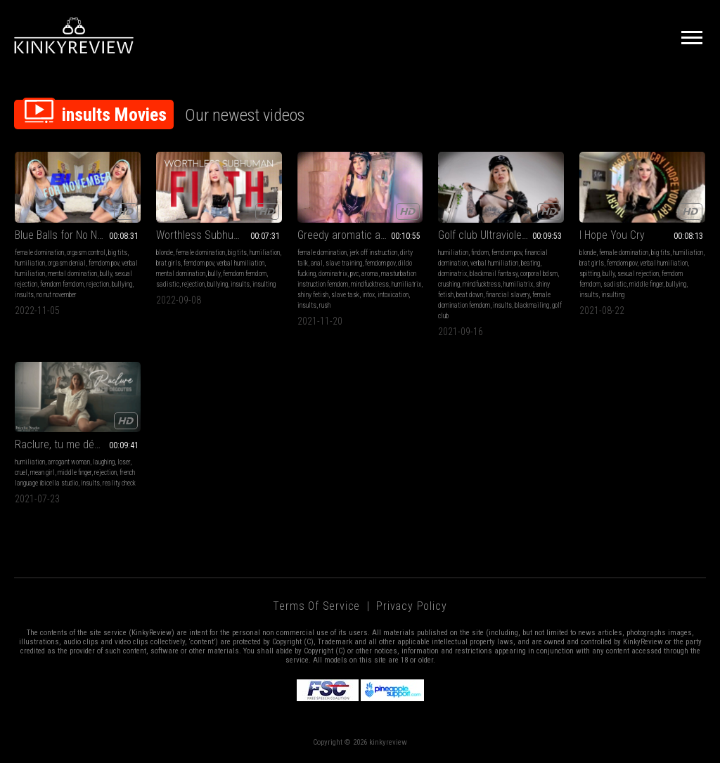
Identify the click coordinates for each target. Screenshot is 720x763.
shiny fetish (312, 295)
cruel (21, 472)
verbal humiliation (240, 263)
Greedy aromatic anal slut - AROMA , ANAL (360, 235)
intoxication (393, 295)
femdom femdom (62, 284)
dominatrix (333, 274)
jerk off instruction (373, 252)
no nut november (57, 295)
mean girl (42, 472)
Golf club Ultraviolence (488, 235)
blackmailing (532, 305)
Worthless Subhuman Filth (215, 235)
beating (530, 263)
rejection (97, 284)
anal (317, 263)
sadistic (167, 284)
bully (106, 274)
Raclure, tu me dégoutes (70, 444)
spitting (589, 274)
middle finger (646, 284)
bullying (122, 284)
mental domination (72, 274)
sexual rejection (638, 274)
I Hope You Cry (612, 235)
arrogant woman (69, 462)
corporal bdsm (539, 274)
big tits (117, 252)
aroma (369, 274)
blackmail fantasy (494, 274)
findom (480, 252)
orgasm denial (67, 263)
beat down (469, 295)
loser (123, 462)
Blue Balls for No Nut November (78, 235)
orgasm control (86, 252)
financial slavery (507, 295)
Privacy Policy (411, 606)
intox (368, 295)
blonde (164, 252)
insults (24, 295)
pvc (354, 274)
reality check (119, 483)
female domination (39, 252)
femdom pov (104, 263)
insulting (264, 284)
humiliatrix (406, 284)
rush (324, 305)
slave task (345, 295)
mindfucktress (370, 284)
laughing (104, 462)
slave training (344, 263)
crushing (449, 284)
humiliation (30, 263)
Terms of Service (316, 606)
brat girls (168, 263)
